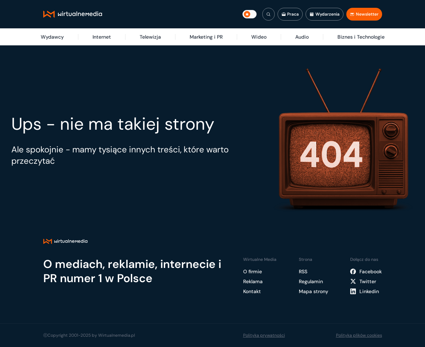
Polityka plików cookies (359, 335)
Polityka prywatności (264, 335)
